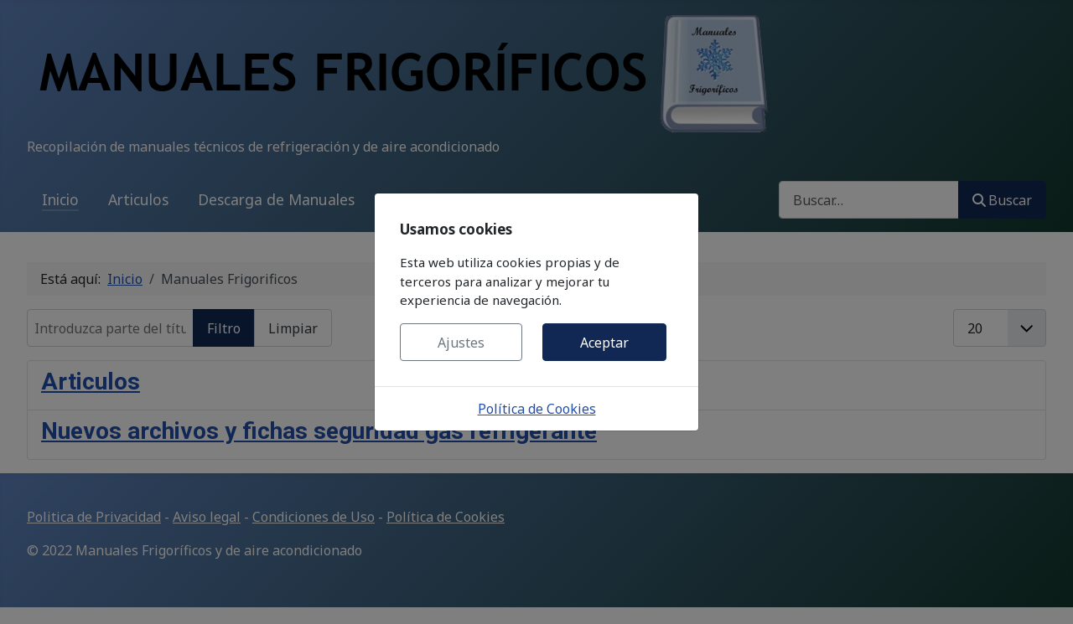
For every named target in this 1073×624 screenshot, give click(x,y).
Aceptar (604, 342)
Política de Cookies (537, 409)
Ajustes (461, 342)
